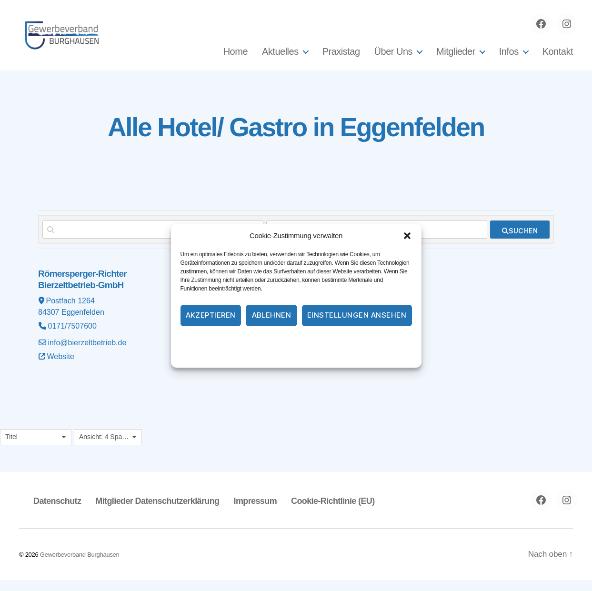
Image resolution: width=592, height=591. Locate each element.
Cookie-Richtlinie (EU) (331, 512)
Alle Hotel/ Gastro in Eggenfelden (296, 137)
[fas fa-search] (520, 240)
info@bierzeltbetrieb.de (87, 354)
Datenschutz (307, 340)
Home (235, 57)
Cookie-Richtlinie (257, 340)
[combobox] (35, 448)
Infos (509, 57)
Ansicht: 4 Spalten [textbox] (104, 447)
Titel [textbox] (11, 447)
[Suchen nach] (152, 240)
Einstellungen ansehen (357, 315)
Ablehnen (271, 315)
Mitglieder (455, 57)
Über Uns (393, 57)
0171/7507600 (72, 337)
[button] (407, 235)
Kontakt (557, 57)
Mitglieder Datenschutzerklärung (156, 512)
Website (61, 367)
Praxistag (341, 57)
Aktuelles (280, 57)
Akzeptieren (211, 315)
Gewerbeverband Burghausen (80, 565)
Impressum (350, 340)
